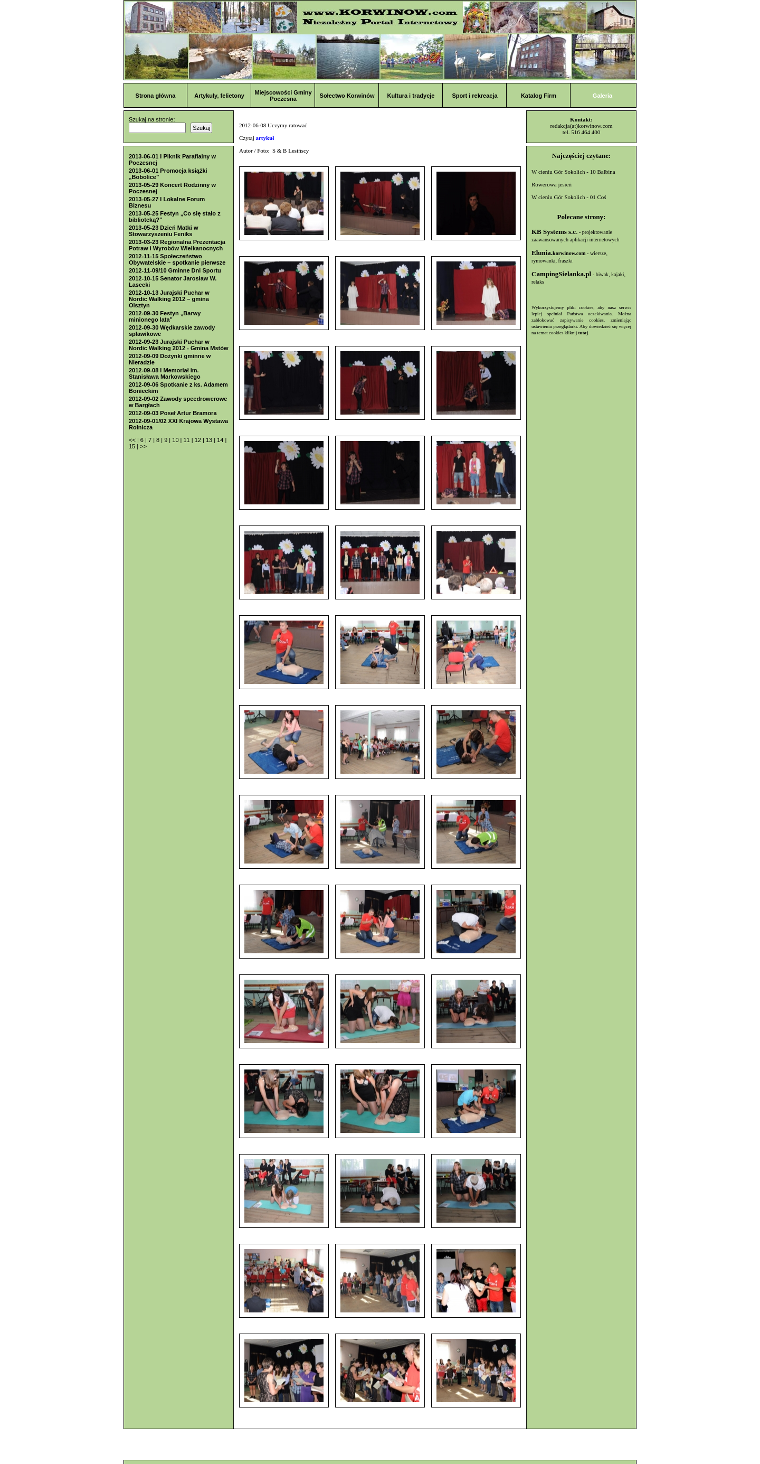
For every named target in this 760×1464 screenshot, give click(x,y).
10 (176, 440)
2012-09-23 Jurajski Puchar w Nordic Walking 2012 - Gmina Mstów (178, 345)
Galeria (602, 95)
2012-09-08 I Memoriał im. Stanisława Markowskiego (165, 373)
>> (143, 446)
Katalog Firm (538, 95)
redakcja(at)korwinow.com (581, 126)
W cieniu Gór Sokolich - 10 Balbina (573, 171)
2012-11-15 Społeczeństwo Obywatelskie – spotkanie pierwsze (177, 259)
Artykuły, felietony (219, 95)
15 (133, 446)
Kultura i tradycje (411, 95)
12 (199, 440)
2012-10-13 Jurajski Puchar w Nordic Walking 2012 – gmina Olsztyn (169, 298)
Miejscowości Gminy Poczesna (282, 95)
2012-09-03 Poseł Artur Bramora (173, 413)
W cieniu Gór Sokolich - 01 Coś (568, 197)
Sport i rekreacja (474, 95)
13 (210, 440)
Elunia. (558, 253)
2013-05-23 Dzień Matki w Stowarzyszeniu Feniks (163, 230)
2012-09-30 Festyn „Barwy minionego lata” (165, 316)
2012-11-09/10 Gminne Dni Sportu (175, 270)
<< (133, 440)
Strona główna (156, 95)
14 (221, 440)
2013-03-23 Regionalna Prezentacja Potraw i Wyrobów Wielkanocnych (177, 245)
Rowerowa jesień (551, 184)
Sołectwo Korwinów (347, 95)
